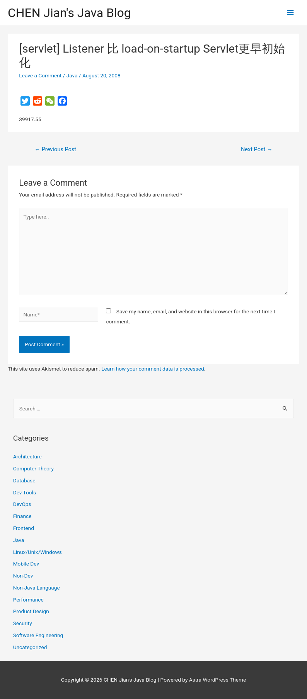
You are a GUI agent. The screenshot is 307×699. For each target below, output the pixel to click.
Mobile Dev (26, 564)
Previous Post (55, 149)
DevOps (22, 504)
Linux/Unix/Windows (37, 552)
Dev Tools (24, 492)
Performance (28, 599)
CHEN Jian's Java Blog (69, 12)
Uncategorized (30, 647)
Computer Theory (33, 468)
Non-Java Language (36, 587)
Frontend (23, 528)
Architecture (27, 456)
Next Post (257, 149)
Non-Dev (23, 576)
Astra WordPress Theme (217, 680)
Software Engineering (38, 635)
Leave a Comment (40, 75)
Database (24, 480)
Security (22, 623)
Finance (22, 516)
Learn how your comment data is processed (152, 369)
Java (72, 75)
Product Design (31, 611)
